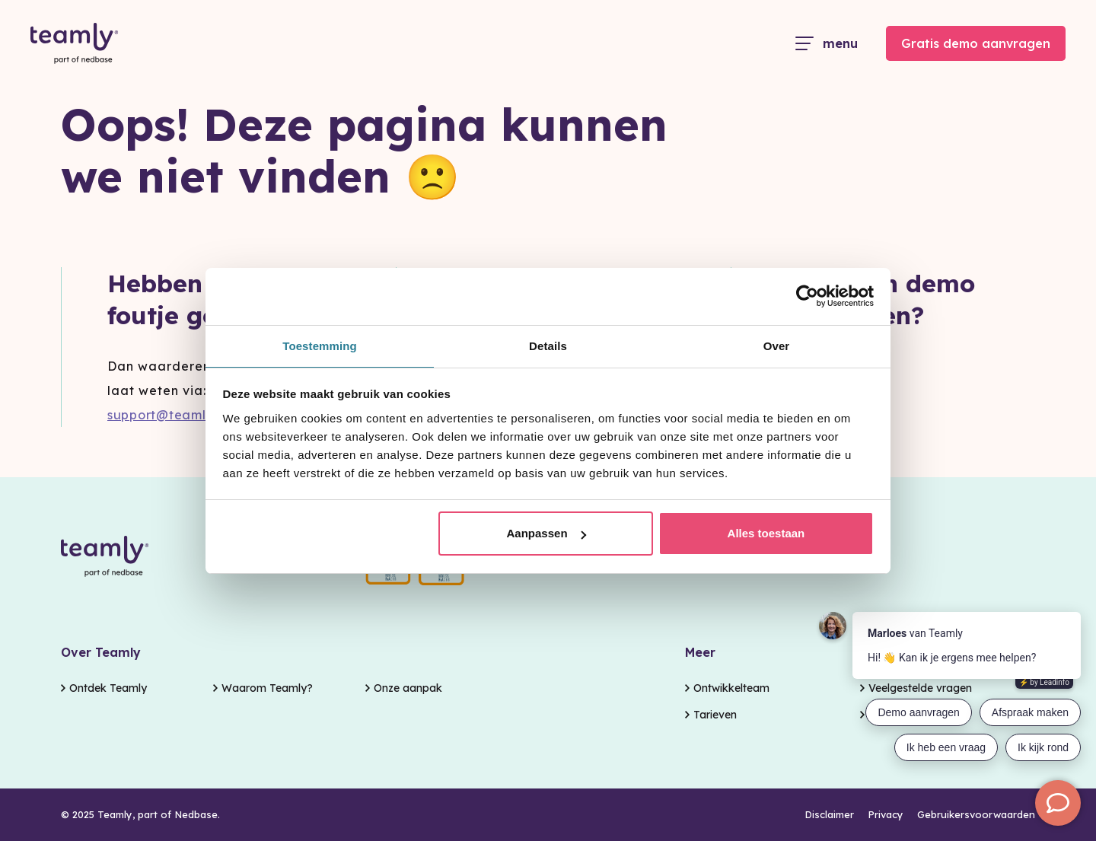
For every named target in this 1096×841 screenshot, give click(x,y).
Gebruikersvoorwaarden (976, 815)
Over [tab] (776, 345)
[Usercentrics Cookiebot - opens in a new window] (807, 295)
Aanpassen (546, 533)
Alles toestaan (766, 533)
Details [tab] (548, 345)
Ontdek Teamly (108, 684)
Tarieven (715, 713)
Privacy (885, 815)
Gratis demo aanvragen (975, 43)
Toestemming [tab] (319, 345)
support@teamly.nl (168, 414)
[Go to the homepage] (74, 44)
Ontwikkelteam (731, 684)
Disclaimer (829, 815)
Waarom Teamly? (267, 684)
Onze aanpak (408, 684)
